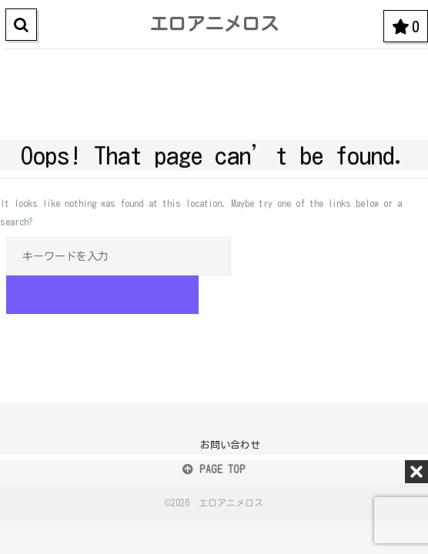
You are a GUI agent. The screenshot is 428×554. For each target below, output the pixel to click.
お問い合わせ (230, 445)
